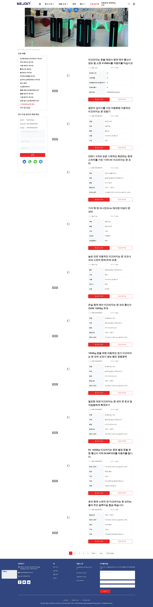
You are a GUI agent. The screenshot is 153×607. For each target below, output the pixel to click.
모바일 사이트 (75, 600)
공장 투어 (55, 570)
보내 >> (105, 591)
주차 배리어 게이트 (26, 62)
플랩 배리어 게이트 (26, 94)
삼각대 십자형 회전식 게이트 (30, 80)
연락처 (55, 578)
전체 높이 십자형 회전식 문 (29, 101)
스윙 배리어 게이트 (26, 97)
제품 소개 (24, 49)
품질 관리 (55, 574)
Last (101, 553)
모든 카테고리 (80, 580)
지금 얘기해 (122, 99)
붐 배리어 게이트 (26, 73)
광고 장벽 (23, 83)
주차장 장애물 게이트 (27, 76)
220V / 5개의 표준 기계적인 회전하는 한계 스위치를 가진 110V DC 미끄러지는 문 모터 (110, 160)
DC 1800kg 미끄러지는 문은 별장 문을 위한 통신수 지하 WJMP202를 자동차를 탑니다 (110, 453)
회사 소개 (55, 567)
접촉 (32, 155)
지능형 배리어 (25, 87)
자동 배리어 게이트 (26, 66)
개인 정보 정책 (86, 600)
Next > (94, 553)
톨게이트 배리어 (25, 69)
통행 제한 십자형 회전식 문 (29, 90)
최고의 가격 (99, 99)
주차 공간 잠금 (25, 108)
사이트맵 (65, 600)
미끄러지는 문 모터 (27, 104)
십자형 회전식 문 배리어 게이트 (31, 59)
